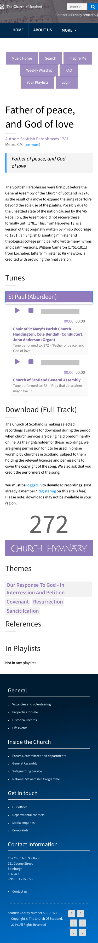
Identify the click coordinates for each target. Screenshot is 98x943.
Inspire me (78, 58)
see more (32, 144)
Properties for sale (25, 712)
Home (18, 30)
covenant (18, 602)
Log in (67, 82)
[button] (17, 311)
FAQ (69, 70)
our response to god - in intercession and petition (36, 589)
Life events (19, 728)
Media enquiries (23, 823)
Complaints (20, 830)
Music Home (22, 58)
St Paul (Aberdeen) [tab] (49, 296)
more (67, 30)
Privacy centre (81, 15)
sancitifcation (23, 611)
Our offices (19, 807)
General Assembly (24, 763)
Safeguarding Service (27, 771)
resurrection (48, 602)
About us (42, 30)
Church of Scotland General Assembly (47, 385)
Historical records (24, 720)
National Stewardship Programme (36, 779)
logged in (34, 485)
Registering (47, 491)
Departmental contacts (28, 815)
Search (50, 58)
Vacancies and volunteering (31, 704)
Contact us (63, 15)
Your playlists (37, 82)
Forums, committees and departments (39, 756)
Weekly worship (39, 70)
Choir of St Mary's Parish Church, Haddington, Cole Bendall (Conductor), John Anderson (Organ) (48, 340)
